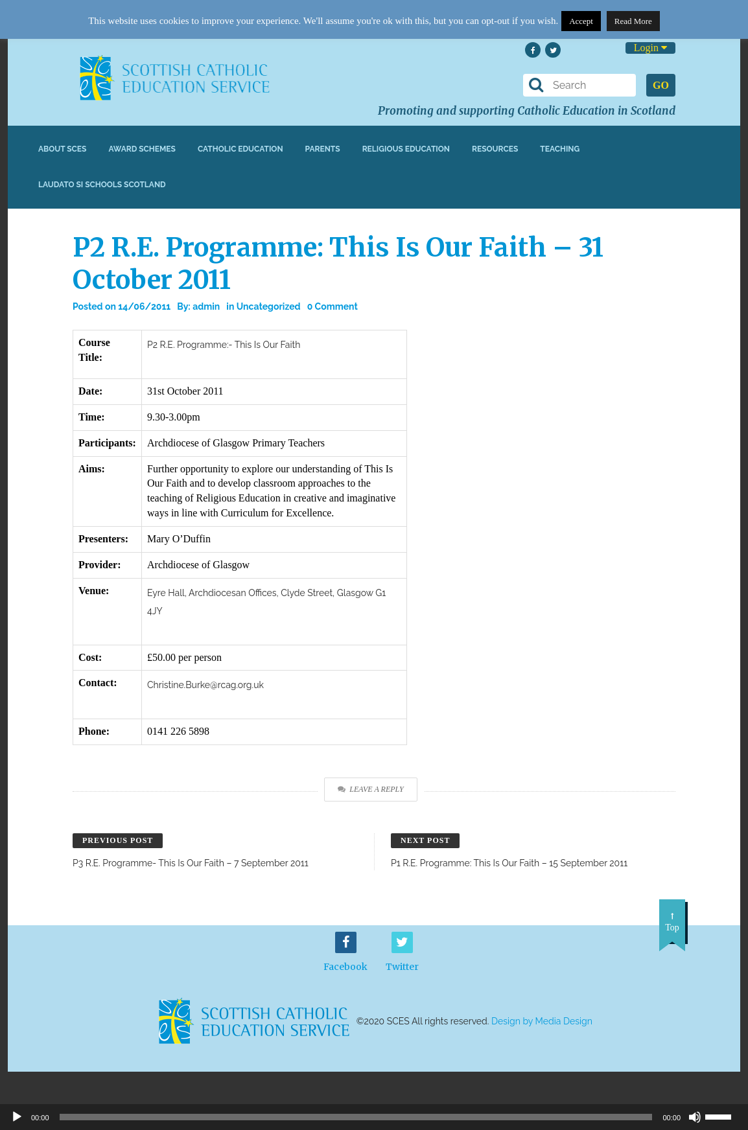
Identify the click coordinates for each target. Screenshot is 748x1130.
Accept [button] (581, 21)
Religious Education (406, 149)
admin (206, 306)
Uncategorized (269, 306)
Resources (495, 149)
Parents (322, 149)
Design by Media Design (541, 1021)
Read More (633, 21)
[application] (374, 1117)
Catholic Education (240, 149)
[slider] (723, 1115)
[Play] (16, 1117)
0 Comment (332, 306)
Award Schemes (142, 149)
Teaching (559, 149)
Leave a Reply (370, 789)
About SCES (62, 149)
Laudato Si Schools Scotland (102, 184)
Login (650, 47)
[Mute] (694, 1117)
